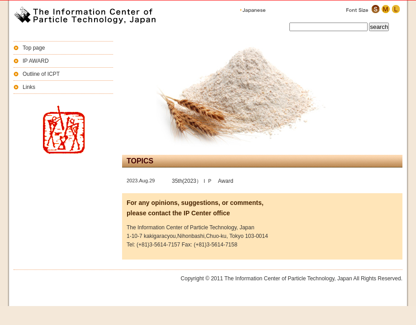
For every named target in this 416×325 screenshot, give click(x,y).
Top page (34, 48)
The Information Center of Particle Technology (95, 16)
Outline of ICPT (41, 74)
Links (29, 87)
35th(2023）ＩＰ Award (202, 181)
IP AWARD (36, 61)
